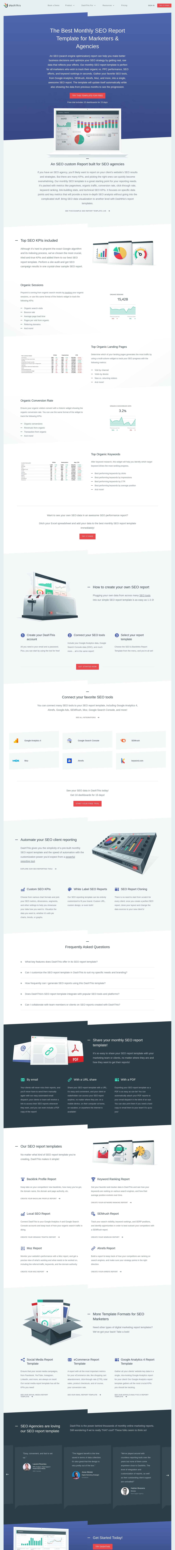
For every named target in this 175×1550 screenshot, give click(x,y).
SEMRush (75, 710)
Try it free (87, 536)
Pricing (124, 5)
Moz (85, 710)
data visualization (82, 198)
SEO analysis (105, 194)
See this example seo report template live (85, 211)
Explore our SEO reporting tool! (37, 869)
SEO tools (144, 595)
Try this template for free (87, 95)
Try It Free (164, 5)
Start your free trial (87, 804)
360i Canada (37, 1471)
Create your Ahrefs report (104, 1272)
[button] (7, 1477)
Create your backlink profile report (39, 1198)
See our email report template (82, 1395)
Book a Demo (53, 5)
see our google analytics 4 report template (132, 1395)
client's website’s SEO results (122, 172)
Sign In (151, 5)
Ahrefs (51, 710)
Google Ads (62, 710)
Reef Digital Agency (137, 1493)
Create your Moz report (32, 1272)
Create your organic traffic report (38, 1237)
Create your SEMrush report (105, 1237)
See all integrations (86, 717)
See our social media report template (34, 1395)
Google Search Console (102, 710)
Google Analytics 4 (127, 705)
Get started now (87, 667)
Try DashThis (102, 1547)
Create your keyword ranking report (109, 1202)
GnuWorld (85, 1477)
